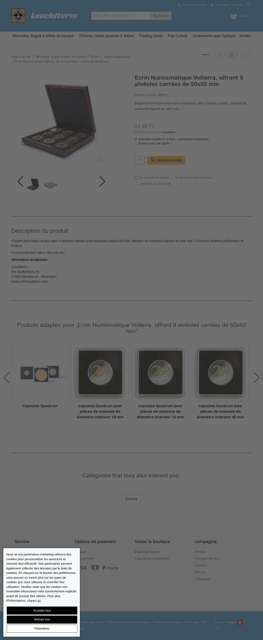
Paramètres (42, 628)
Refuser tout (42, 619)
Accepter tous (42, 610)
